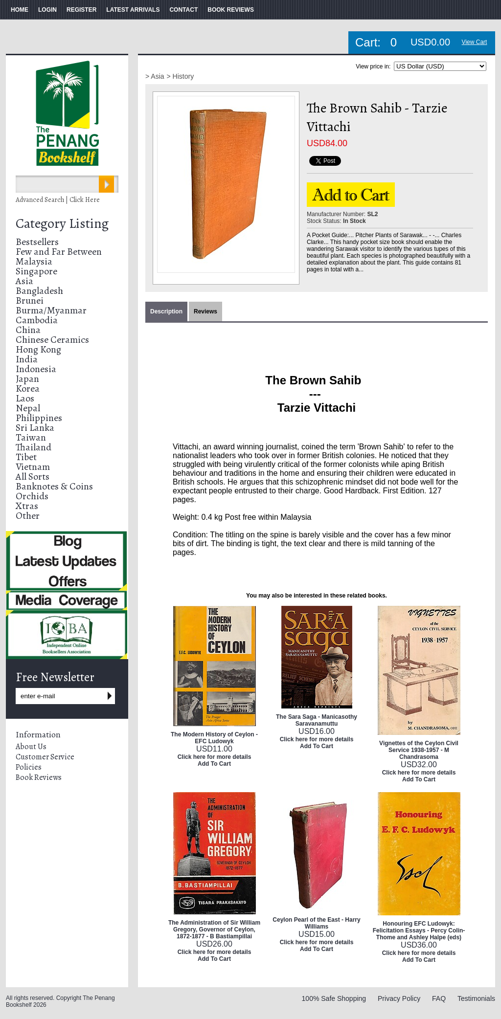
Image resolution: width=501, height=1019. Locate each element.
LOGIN (47, 9)
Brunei (30, 300)
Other (28, 515)
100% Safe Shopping (334, 998)
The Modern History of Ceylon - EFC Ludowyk (214, 738)
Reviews (205, 311)
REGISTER (81, 9)
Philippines (39, 417)
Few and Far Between (59, 251)
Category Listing (62, 223)
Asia (24, 281)
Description (166, 311)
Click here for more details (214, 756)
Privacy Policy (399, 998)
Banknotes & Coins (54, 486)
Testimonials (476, 998)
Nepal (28, 408)
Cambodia (37, 320)
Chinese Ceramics (52, 339)
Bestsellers (37, 241)
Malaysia (34, 261)
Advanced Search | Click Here (58, 199)
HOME (19, 9)
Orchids (32, 496)
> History (180, 76)
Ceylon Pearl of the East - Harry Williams (316, 923)
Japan (27, 378)
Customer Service (45, 757)
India (27, 359)
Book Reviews (39, 777)
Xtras (27, 505)
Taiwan (31, 437)
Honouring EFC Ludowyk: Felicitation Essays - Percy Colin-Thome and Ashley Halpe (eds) (419, 930)
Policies (29, 767)
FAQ (439, 998)
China (28, 329)
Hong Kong (38, 349)
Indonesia (36, 369)
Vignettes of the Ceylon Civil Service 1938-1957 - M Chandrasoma (418, 750)
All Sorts (32, 476)
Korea (28, 388)
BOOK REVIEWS (230, 9)
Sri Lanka (35, 427)
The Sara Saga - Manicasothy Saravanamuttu (316, 720)
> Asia (154, 76)
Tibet (26, 457)
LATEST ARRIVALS (132, 9)
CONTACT (183, 9)
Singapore (36, 271)
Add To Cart (214, 763)
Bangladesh (39, 290)
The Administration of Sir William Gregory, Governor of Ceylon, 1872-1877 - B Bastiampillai (214, 929)
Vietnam (33, 466)
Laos (25, 398)
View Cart (474, 42)
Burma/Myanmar (51, 310)
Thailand (33, 447)
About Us (31, 746)
